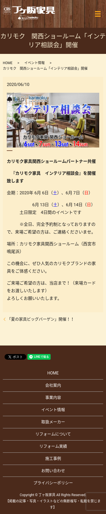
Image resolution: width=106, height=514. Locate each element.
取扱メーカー (53, 422)
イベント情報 (34, 63)
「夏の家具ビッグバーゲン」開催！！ (40, 319)
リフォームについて (53, 434)
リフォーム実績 (53, 446)
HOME (7, 63)
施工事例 (53, 458)
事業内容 (53, 397)
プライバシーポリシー (53, 483)
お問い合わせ (53, 470)
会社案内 (53, 385)
